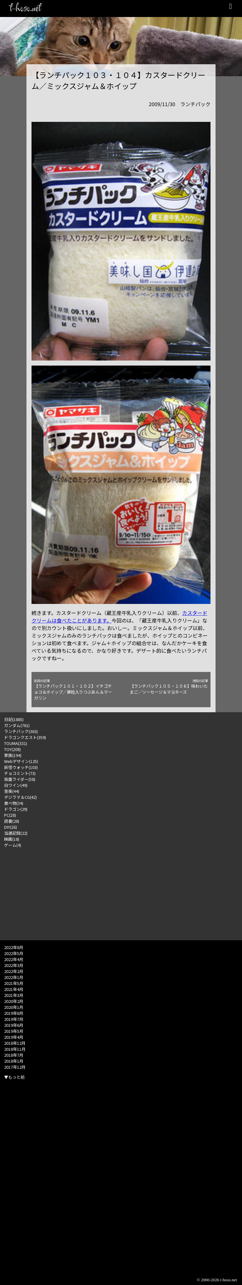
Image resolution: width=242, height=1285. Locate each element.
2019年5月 (13, 1031)
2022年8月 (13, 947)
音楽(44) (11, 791)
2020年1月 (13, 1007)
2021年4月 (13, 989)
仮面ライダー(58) (19, 779)
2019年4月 (13, 1037)
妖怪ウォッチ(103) (21, 767)
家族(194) (12, 755)
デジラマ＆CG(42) (20, 797)
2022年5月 (13, 953)
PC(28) (10, 815)
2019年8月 (13, 1013)
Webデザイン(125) (21, 761)
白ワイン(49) (15, 785)
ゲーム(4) (12, 845)
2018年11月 (15, 1049)
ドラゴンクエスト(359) (25, 737)
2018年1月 (13, 1061)
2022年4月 (13, 959)
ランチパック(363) (21, 731)
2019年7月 (13, 1019)
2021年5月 (13, 983)
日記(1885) (14, 719)
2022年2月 (13, 971)
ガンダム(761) (17, 725)
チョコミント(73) (20, 773)
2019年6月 (13, 1025)
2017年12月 (15, 1067)
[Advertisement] (121, 892)
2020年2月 (13, 1001)
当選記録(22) (15, 833)
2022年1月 (13, 977)
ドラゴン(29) (15, 809)
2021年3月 (13, 995)
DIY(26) (10, 827)
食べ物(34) (13, 803)
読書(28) (11, 821)
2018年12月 (15, 1043)
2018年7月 (13, 1055)
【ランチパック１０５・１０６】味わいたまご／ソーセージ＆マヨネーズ (169, 687)
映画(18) (11, 839)
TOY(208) (12, 749)
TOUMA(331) (15, 743)
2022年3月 (13, 965)
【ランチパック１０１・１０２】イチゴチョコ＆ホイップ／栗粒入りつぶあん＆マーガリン (73, 690)
